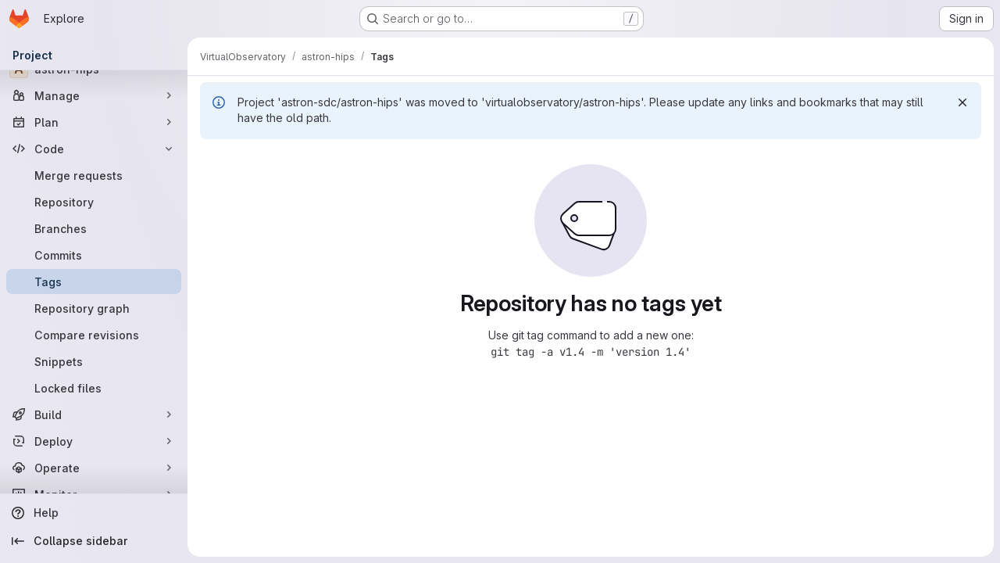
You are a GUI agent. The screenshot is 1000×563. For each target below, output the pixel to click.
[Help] (93, 512)
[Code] (93, 148)
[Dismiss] (962, 102)
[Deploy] (93, 441)
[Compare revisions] (93, 334)
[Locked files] (93, 387)
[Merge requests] (93, 175)
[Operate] (93, 467)
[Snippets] (93, 361)
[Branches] (93, 228)
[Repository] (93, 201)
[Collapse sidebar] (93, 541)
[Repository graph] (93, 308)
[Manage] (93, 95)
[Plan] (93, 121)
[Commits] (93, 254)
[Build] (93, 414)
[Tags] (93, 281)
